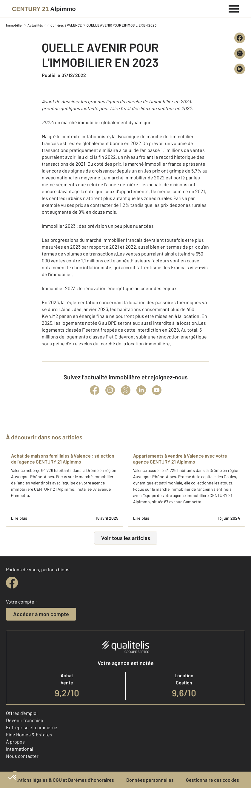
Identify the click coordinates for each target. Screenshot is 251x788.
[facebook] (12, 583)
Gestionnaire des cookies (212, 780)
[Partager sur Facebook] (239, 38)
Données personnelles (150, 780)
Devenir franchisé (24, 720)
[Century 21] (44, 9)
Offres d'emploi (22, 713)
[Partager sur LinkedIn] (239, 69)
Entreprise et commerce (31, 727)
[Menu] (234, 8)
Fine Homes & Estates (29, 734)
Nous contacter (22, 756)
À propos (15, 741)
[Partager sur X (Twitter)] (239, 53)
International (19, 749)
